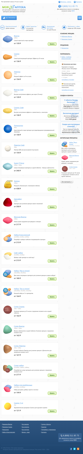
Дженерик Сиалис (66, 39)
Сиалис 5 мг (18, 403)
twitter (74, 449)
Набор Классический (22, 235)
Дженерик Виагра (66, 36)
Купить (52, 44)
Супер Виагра (19, 326)
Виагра (16, 36)
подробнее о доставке (68, 79)
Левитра (17, 72)
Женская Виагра (20, 217)
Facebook (71, 449)
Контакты (79, 2)
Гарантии (43, 427)
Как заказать (25, 424)
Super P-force (19, 163)
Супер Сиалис (19, 306)
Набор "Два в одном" (22, 271)
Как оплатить (25, 427)
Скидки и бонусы (46, 424)
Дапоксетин (18, 125)
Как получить (25, 429)
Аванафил (18, 199)
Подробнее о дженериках (48, 429)
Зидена (17, 181)
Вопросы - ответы (66, 2)
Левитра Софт (19, 145)
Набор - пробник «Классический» (66, 58)
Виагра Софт (19, 90)
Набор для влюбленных (23, 385)
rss (78, 449)
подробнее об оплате (68, 90)
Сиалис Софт (19, 107)
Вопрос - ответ (26, 432)
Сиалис (16, 54)
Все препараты (10, 18)
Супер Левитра (19, 346)
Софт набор (18, 253)
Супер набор (19, 365)
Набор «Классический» (8, 432)
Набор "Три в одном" (22, 289)
